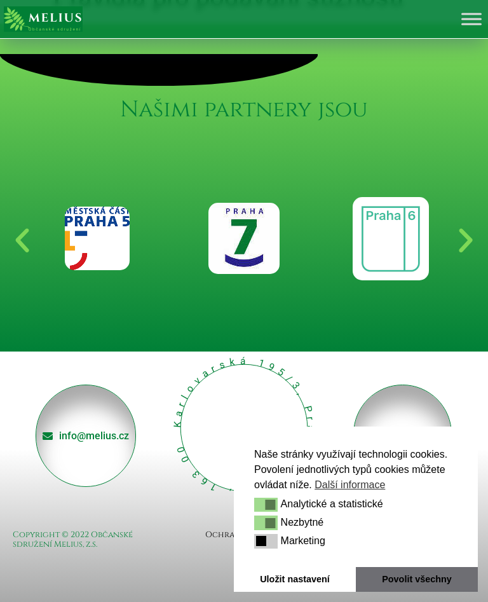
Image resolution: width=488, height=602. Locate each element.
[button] (266, 505)
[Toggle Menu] (471, 19)
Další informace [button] (350, 484)
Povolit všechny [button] (417, 579)
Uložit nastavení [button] (295, 579)
